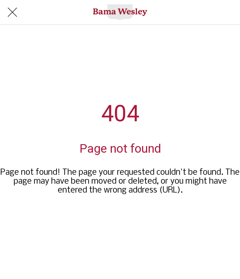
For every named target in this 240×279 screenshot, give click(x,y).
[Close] (12, 12)
